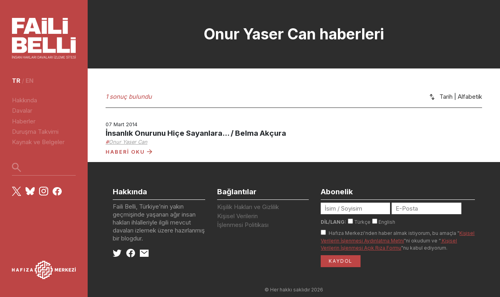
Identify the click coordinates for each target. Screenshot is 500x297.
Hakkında (24, 100)
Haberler (23, 121)
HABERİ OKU (129, 152)
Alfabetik (470, 96)
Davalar (22, 110)
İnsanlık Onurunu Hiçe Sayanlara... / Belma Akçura (196, 133)
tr (16, 80)
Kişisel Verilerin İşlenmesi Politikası (243, 220)
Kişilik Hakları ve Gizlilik (248, 207)
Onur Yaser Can (128, 142)
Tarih (446, 96)
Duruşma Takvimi (35, 131)
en (29, 80)
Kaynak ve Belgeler (38, 142)
